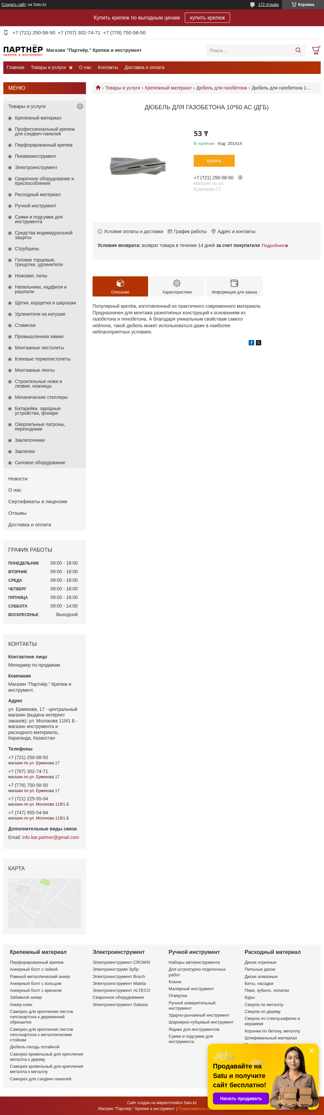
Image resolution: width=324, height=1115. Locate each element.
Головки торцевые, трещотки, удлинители (39, 262)
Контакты (108, 67)
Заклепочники (30, 440)
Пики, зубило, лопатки (267, 990)
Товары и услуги (48, 67)
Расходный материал (38, 194)
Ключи (175, 981)
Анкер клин (21, 1004)
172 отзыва (268, 4)
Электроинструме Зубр (116, 969)
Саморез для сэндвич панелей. (41, 1078)
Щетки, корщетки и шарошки (45, 302)
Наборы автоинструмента (194, 962)
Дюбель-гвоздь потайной (35, 1046)
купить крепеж (207, 17)
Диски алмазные (261, 976)
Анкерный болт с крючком (35, 990)
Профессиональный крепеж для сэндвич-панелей (45, 131)
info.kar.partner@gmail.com (50, 837)
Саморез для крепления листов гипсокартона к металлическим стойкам (41, 1035)
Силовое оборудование (40, 462)
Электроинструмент (36, 167)
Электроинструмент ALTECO (121, 990)
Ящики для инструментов (194, 1029)
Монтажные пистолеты (39, 347)
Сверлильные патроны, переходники (40, 427)
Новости (17, 478)
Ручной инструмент (36, 205)
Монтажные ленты (35, 370)
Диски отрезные (260, 962)
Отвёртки (178, 995)
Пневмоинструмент (35, 156)
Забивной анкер (26, 997)
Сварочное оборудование (118, 997)
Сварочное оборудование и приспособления (44, 181)
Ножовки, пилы (31, 275)
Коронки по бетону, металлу (272, 1030)
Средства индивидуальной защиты (43, 235)
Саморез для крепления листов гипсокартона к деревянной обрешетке (41, 1017)
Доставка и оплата (145, 67)
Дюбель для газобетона (221, 87)
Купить (214, 160)
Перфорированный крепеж (44, 145)
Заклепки (25, 451)
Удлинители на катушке (40, 314)
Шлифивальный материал (271, 1037)
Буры (250, 997)
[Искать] (298, 50)
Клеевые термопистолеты (42, 359)
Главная (15, 67)
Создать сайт (14, 4)
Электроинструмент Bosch (119, 976)
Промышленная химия (39, 336)
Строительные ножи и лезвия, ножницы (38, 384)
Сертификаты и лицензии (37, 501)
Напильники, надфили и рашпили (41, 289)
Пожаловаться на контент (202, 1108)
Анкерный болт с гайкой (34, 969)
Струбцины (27, 248)
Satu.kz (190, 1102)
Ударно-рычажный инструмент (199, 1015)
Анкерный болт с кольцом (35, 983)
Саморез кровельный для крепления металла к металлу (46, 1069)
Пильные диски (260, 969)
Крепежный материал (168, 87)
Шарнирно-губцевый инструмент (201, 1022)
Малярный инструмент (191, 988)
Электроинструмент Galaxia (120, 1004)
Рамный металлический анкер (40, 976)
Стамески (25, 325)
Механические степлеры (41, 397)
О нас (85, 67)
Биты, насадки (259, 983)
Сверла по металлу (264, 1004)
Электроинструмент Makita (119, 983)
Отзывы (17, 513)
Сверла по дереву (263, 1011)
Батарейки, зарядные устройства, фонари (38, 411)
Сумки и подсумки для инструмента (39, 219)
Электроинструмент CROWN (121, 962)
